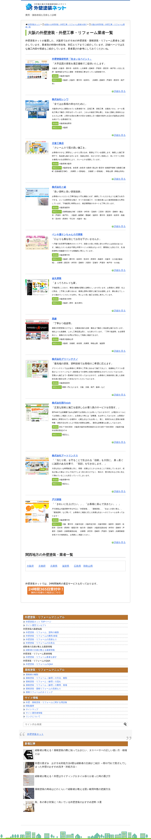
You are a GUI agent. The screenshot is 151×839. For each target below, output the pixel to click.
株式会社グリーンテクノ (65, 359)
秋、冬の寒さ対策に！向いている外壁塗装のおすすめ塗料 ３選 (68, 802)
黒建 (54, 318)
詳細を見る (119, 91)
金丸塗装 (56, 278)
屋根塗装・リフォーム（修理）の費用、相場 (46, 685)
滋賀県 (65, 566)
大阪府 (30, 566)
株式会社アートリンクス (65, 455)
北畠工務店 (58, 143)
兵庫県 (53, 566)
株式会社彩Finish (61, 403)
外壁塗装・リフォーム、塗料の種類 (42, 632)
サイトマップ (32, 709)
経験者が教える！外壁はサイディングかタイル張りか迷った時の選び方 (72, 776)
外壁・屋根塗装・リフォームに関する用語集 (46, 702)
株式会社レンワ (60, 99)
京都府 (42, 566)
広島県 (77, 566)
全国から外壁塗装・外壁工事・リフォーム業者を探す (65, 24)
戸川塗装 (56, 499)
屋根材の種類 (32, 674)
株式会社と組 (59, 187)
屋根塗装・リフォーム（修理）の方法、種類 (46, 678)
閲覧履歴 (30, 706)
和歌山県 (88, 566)
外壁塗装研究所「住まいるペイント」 (72, 59)
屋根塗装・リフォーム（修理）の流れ (43, 681)
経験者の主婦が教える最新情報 (40, 650)
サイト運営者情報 (34, 713)
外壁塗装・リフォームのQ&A (39, 664)
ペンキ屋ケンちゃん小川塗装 (67, 234)
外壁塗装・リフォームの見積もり (41, 639)
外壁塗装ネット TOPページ (38, 622)
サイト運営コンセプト (36, 625)
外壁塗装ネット (34, 24)
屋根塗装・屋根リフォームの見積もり (43, 688)
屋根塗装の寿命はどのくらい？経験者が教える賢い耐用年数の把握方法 (72, 789)
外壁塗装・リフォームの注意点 (40, 643)
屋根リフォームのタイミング (39, 692)
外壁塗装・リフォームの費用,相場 (41, 636)
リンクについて (33, 716)
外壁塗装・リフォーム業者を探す (41, 657)
